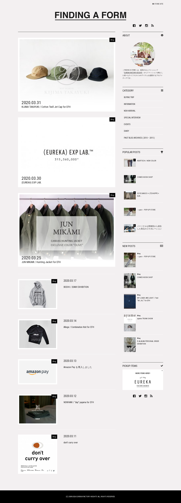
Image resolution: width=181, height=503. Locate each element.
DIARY (126, 131)
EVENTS (127, 124)
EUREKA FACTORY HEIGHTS (133, 73)
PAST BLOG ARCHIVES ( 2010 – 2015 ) (139, 138)
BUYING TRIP (129, 97)
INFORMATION (129, 104)
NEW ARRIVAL (129, 111)
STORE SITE (157, 4)
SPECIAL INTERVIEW (132, 117)
